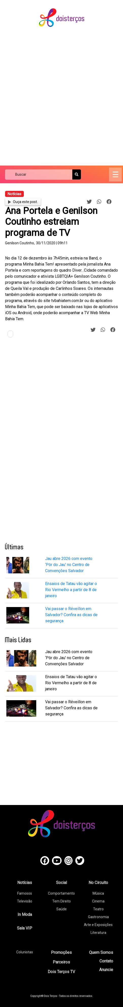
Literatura (98, 933)
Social (61, 882)
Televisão (24, 901)
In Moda (24, 914)
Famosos (24, 893)
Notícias (24, 882)
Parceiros (61, 962)
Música (98, 893)
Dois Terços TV (61, 971)
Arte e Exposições (98, 925)
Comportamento (61, 893)
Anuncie (106, 969)
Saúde (61, 909)
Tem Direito (61, 901)
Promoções (61, 952)
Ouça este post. (23, 202)
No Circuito (98, 882)
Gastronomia (98, 917)
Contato (106, 961)
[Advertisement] (61, 96)
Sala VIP (24, 928)
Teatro (98, 909)
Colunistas (24, 952)
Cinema (98, 901)
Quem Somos (101, 952)
